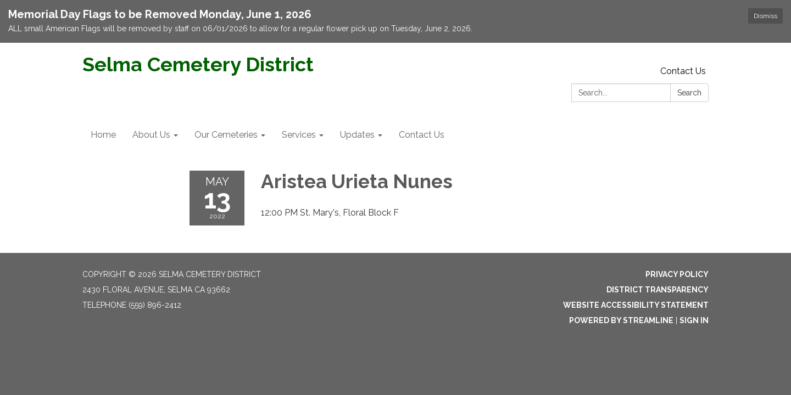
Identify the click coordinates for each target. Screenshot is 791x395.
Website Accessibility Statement (636, 305)
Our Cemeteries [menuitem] (226, 134)
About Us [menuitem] (151, 134)
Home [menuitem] (103, 134)
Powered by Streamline (621, 320)
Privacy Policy (677, 274)
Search (689, 92)
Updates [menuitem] (357, 134)
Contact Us (683, 71)
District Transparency (657, 289)
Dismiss (765, 16)
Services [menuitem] (299, 134)
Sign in (694, 320)
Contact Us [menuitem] (421, 134)
